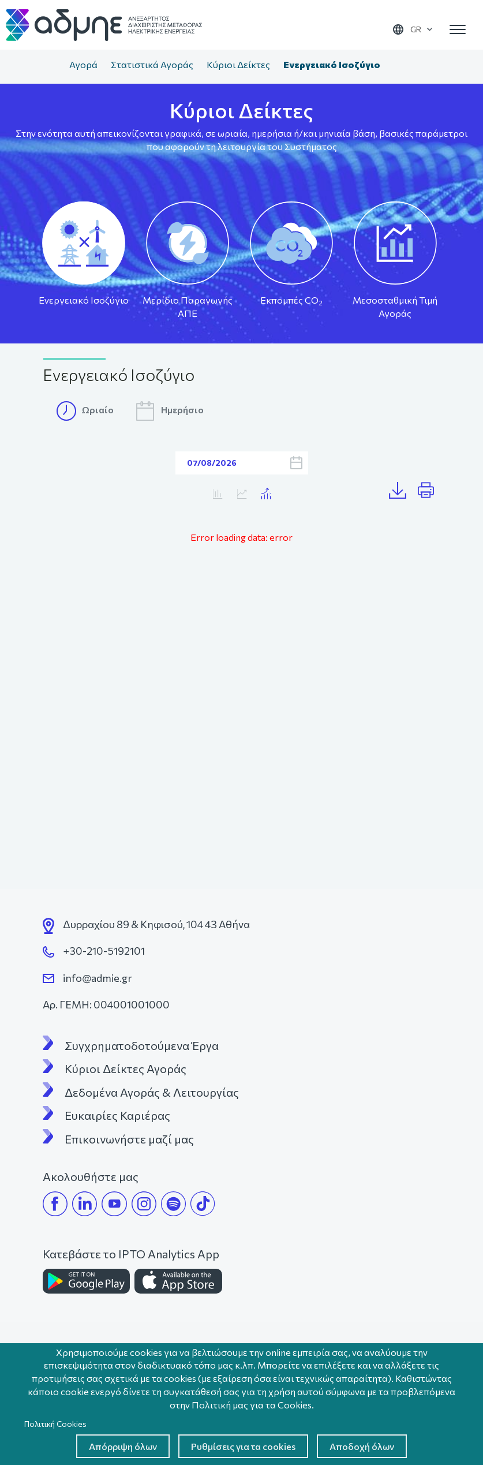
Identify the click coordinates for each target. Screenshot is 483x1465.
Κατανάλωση (241, 494)
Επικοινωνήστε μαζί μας (129, 1139)
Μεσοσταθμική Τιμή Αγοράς (395, 306)
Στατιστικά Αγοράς (152, 64)
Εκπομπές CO (291, 300)
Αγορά (83, 64)
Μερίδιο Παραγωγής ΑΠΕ (188, 306)
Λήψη (403, 490)
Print (431, 490)
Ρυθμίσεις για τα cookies (243, 1446)
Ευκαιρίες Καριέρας (117, 1115)
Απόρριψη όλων (123, 1446)
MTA (217, 494)
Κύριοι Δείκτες (238, 64)
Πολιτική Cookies (55, 1424)
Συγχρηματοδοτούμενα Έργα (142, 1045)
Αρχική (51, 66)
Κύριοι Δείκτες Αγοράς (125, 1068)
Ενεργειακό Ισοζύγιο (84, 299)
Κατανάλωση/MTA (266, 493)
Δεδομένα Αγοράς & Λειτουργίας (152, 1092)
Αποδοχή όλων (362, 1446)
